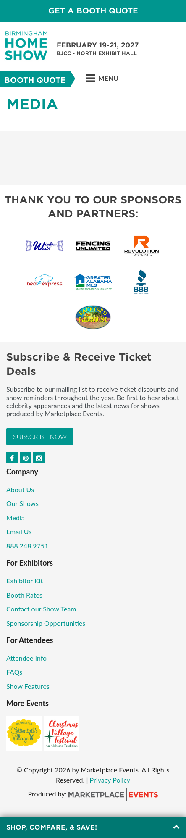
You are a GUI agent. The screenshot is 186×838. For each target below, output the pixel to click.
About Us (20, 489)
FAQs (14, 672)
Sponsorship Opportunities (45, 623)
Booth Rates (24, 595)
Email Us (18, 531)
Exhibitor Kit (24, 581)
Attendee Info (26, 658)
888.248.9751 (27, 546)
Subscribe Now (40, 436)
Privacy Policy (110, 780)
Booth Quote (35, 80)
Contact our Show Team (41, 609)
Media (15, 518)
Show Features (28, 686)
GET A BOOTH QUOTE (93, 10)
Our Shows (22, 503)
